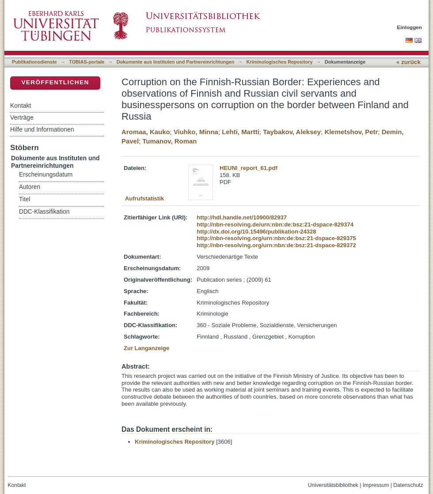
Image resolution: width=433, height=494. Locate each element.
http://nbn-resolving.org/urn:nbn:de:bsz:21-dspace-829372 (276, 245)
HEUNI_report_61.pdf (248, 168)
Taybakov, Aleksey (292, 132)
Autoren (29, 187)
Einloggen (409, 27)
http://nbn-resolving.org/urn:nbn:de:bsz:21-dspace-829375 (276, 238)
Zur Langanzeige (146, 348)
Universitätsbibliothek (333, 485)
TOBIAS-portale (86, 61)
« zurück (408, 62)
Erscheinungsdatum (45, 174)
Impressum (376, 485)
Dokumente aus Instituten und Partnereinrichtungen (176, 61)
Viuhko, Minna (196, 132)
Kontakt (20, 105)
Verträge (22, 117)
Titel (24, 199)
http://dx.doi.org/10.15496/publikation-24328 (256, 231)
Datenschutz (408, 485)
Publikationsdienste (34, 61)
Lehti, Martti (240, 132)
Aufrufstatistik (144, 198)
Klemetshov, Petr (351, 132)
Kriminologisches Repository (280, 61)
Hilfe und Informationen (42, 129)
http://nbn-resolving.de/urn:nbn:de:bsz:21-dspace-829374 (275, 224)
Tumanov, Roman (169, 141)
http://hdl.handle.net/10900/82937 (242, 217)
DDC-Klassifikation (44, 211)
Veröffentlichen (55, 82)
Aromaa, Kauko (146, 132)
